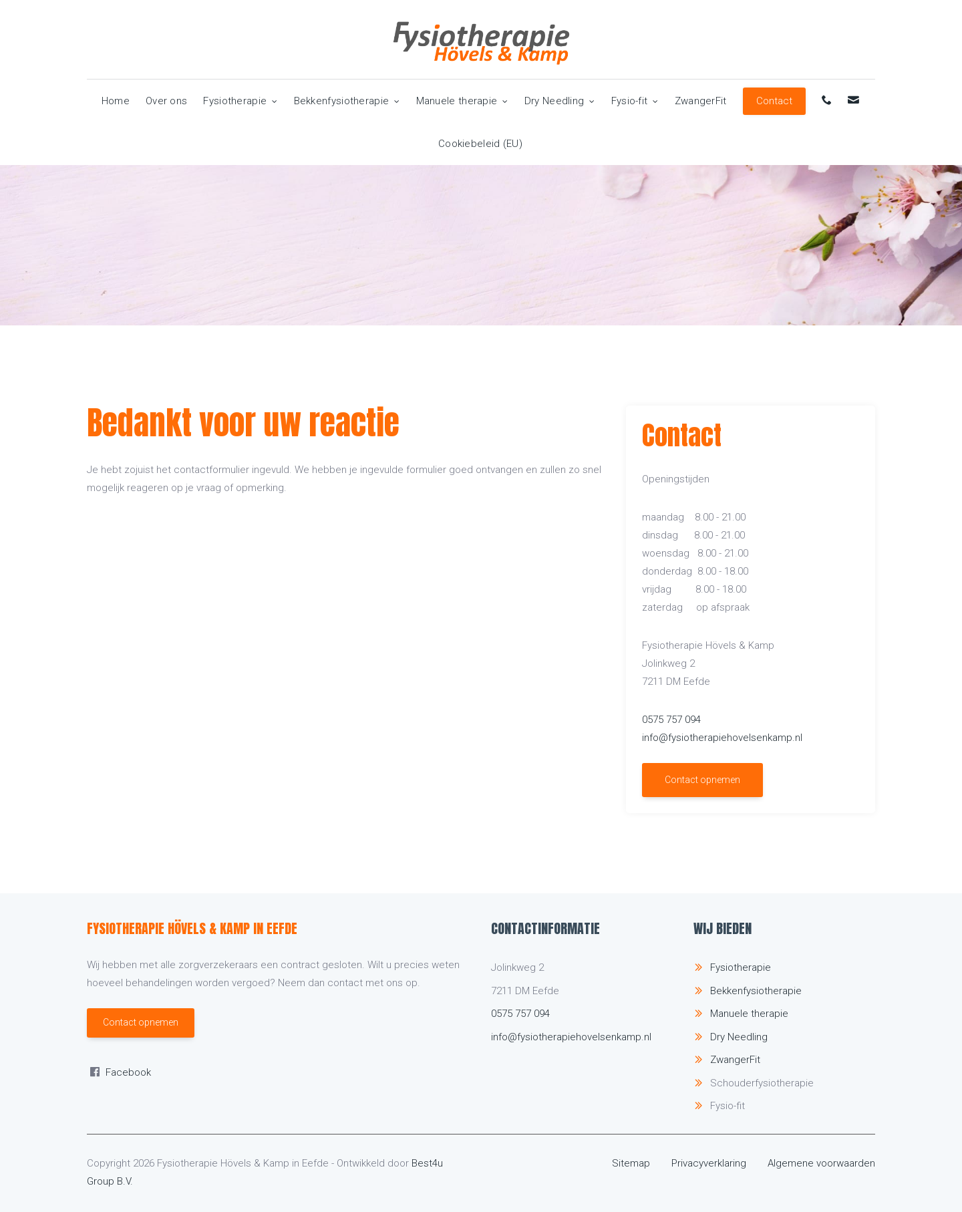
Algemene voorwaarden (821, 1163)
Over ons (166, 101)
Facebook (128, 1072)
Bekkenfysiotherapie (347, 101)
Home (116, 101)
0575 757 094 (671, 720)
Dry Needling (559, 101)
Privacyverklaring (708, 1163)
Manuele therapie (462, 101)
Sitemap (631, 1163)
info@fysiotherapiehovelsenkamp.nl (722, 738)
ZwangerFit (701, 101)
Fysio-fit (635, 101)
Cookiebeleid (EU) (480, 144)
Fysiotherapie (240, 101)
